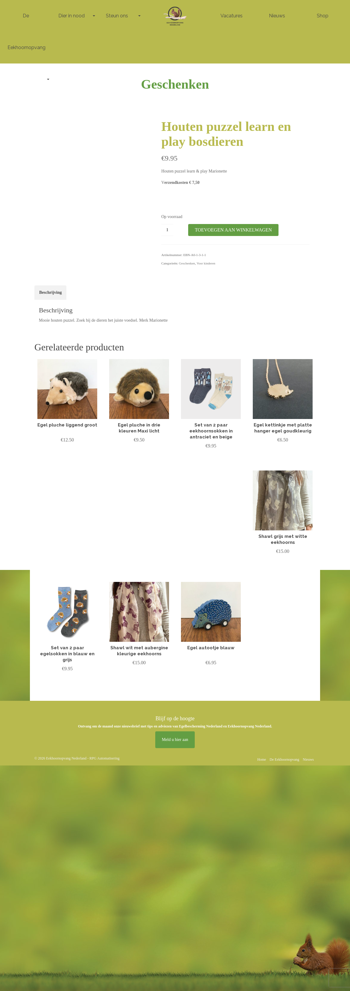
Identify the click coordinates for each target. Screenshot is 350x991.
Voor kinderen (206, 263)
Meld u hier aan (175, 739)
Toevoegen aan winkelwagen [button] (67, 456)
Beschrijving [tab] (50, 292)
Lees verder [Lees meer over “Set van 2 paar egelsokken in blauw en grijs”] (67, 681)
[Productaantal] (167, 230)
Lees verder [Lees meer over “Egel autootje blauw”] (211, 675)
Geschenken (187, 263)
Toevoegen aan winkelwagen (233, 229)
